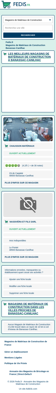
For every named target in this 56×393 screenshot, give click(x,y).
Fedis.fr (9, 42)
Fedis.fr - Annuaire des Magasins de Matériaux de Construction (31, 382)
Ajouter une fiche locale (20, 279)
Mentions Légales (13, 357)
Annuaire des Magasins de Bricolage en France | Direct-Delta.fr (29, 373)
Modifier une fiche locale (20, 286)
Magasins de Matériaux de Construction (25, 45)
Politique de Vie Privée (15, 363)
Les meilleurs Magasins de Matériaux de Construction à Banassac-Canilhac (29, 57)
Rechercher (28, 35)
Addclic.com (31, 389)
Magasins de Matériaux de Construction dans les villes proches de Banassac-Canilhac (28, 308)
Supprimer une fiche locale (21, 293)
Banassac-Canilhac (15, 48)
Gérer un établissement (16, 352)
